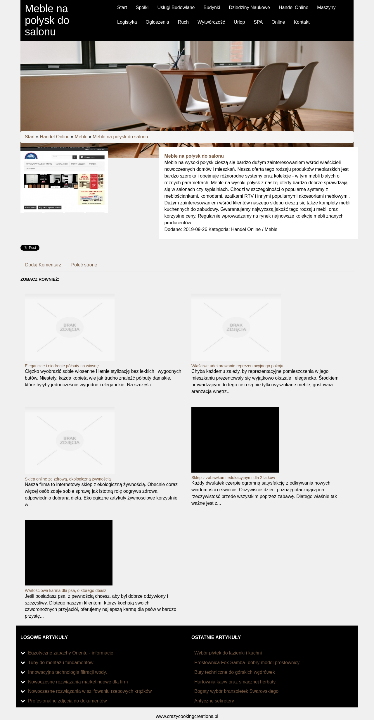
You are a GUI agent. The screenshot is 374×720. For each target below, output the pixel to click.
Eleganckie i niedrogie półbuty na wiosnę (62, 366)
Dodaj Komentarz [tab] (43, 264)
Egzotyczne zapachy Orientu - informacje (70, 652)
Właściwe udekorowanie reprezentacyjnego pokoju (237, 366)
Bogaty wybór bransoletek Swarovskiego (236, 691)
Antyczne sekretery (214, 700)
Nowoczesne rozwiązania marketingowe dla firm (78, 681)
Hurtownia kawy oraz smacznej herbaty (235, 681)
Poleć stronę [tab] (84, 264)
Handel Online (55, 136)
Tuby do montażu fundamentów (61, 662)
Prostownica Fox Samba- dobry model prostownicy (246, 662)
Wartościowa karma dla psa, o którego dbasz (65, 590)
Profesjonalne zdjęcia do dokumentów (67, 700)
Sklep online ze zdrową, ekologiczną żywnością (68, 479)
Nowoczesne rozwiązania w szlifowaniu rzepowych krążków (90, 691)
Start (30, 136)
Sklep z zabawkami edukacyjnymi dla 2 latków (233, 477)
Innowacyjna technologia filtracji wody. (67, 672)
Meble (81, 136)
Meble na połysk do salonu (120, 136)
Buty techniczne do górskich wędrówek (234, 672)
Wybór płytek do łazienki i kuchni (228, 652)
